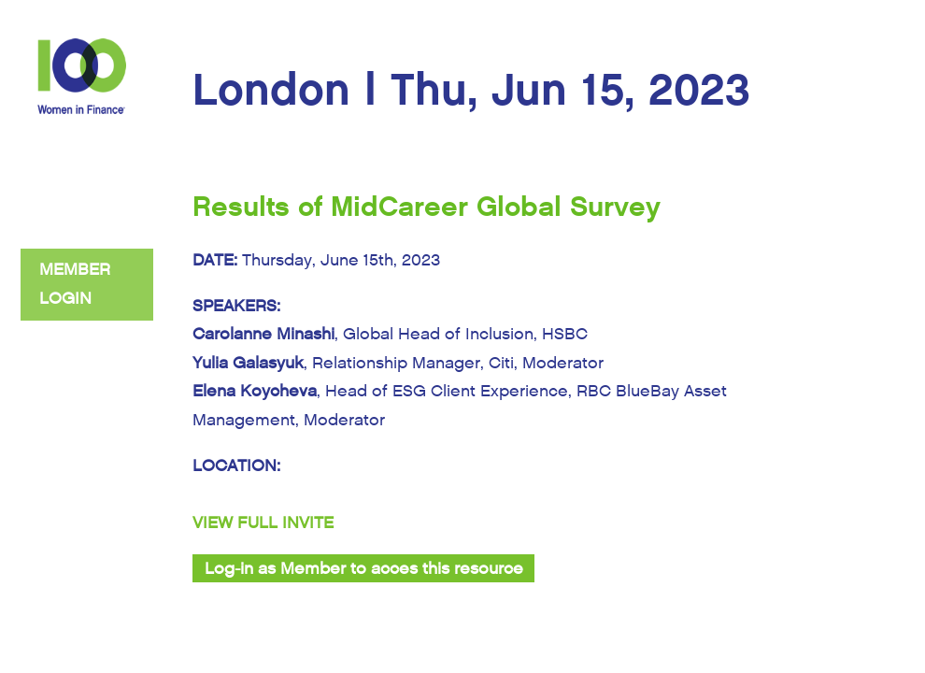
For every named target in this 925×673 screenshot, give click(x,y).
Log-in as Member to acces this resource (364, 568)
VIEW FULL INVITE (263, 523)
